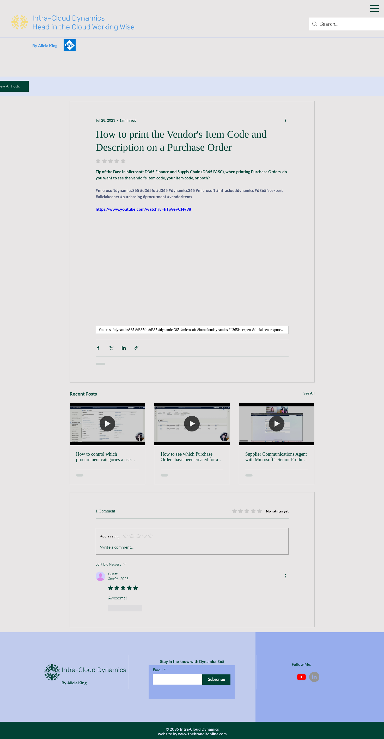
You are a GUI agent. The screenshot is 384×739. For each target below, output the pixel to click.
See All (309, 393)
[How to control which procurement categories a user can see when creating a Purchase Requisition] (107, 424)
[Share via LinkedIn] (123, 347)
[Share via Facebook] (98, 347)
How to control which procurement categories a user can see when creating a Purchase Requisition (107, 457)
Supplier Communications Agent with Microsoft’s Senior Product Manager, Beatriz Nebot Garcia (276, 457)
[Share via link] (136, 347)
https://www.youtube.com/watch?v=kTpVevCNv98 (143, 208)
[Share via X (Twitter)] (110, 347)
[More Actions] (285, 576)
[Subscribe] (216, 679)
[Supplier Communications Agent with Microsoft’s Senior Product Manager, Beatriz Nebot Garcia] (276, 424)
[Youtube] (301, 677)
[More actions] (285, 120)
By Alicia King (44, 45)
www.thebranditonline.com (202, 733)
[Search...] (348, 24)
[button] (374, 8)
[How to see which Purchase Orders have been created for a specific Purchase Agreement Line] (192, 424)
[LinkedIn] (314, 677)
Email (157, 670)
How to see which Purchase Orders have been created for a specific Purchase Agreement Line (189, 457)
